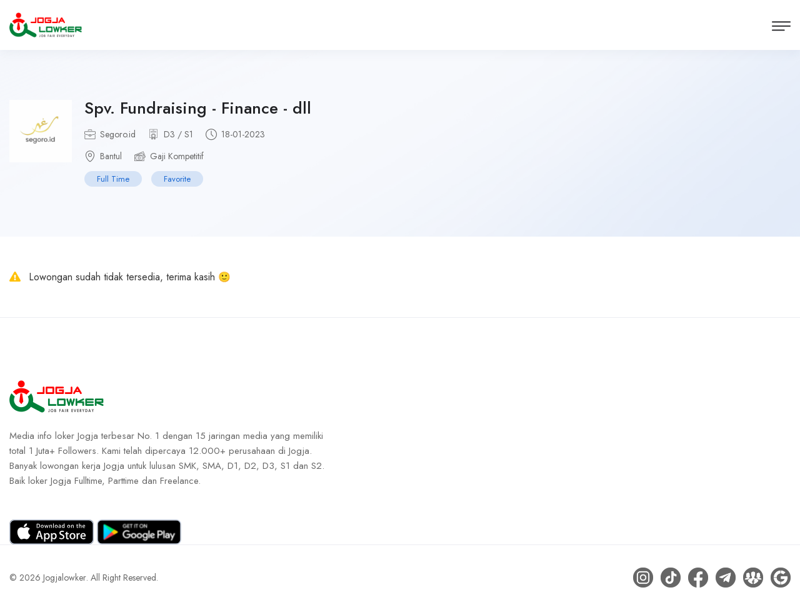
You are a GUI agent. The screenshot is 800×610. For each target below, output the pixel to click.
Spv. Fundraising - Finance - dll (197, 108)
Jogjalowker (64, 577)
